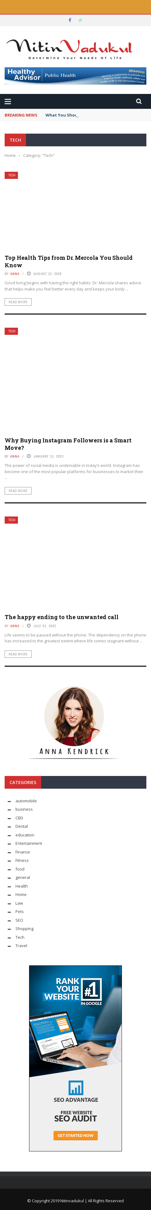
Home (21, 894)
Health (21, 886)
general (22, 877)
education (24, 835)
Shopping (24, 928)
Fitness (22, 860)
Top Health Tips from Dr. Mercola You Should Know (69, 261)
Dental (21, 826)
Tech (11, 175)
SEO (19, 920)
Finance (22, 852)
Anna (14, 274)
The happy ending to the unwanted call (62, 617)
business (24, 809)
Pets (19, 911)
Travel (21, 945)
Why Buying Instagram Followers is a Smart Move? (68, 444)
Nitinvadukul (72, 1200)
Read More (18, 302)
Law (19, 903)
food (19, 869)
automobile (26, 801)
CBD (19, 818)
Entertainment (28, 843)
